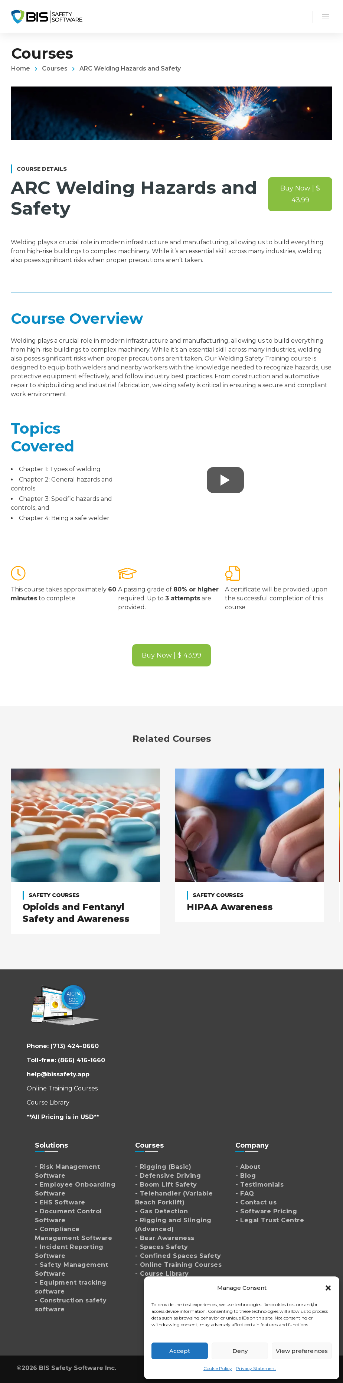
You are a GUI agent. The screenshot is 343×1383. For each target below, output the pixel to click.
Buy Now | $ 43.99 (300, 194)
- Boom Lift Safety (166, 1184)
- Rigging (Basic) (163, 1166)
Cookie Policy (217, 1368)
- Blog (245, 1175)
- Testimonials (259, 1184)
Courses (55, 68)
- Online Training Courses (178, 1264)
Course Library (48, 1102)
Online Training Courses (62, 1088)
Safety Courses (54, 895)
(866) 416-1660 (81, 1060)
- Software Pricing (266, 1211)
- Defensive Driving (168, 1175)
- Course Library (162, 1273)
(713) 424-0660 (74, 1046)
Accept (179, 1350)
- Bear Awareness (165, 1238)
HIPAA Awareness (230, 906)
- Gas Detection (161, 1211)
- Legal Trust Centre (269, 1220)
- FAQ (244, 1193)
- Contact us (256, 1202)
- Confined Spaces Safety (178, 1255)
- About (248, 1166)
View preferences (302, 1350)
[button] (328, 1288)
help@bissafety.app (58, 1074)
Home (20, 68)
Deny (240, 1350)
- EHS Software (60, 1202)
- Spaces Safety (161, 1246)
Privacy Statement (256, 1368)
